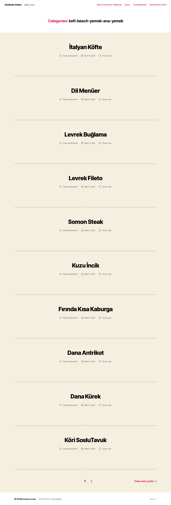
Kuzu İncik (85, 264)
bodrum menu (14, 4)
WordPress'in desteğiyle (51, 498)
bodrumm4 (72, 56)
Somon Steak (85, 221)
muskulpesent (140, 4)
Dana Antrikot (85, 352)
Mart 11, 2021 (90, 56)
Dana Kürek (85, 395)
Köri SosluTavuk (85, 439)
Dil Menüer (85, 90)
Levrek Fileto (85, 177)
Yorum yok (107, 56)
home (127, 4)
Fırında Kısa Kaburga (85, 308)
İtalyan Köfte (85, 46)
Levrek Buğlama (85, 133)
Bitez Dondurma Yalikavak (109, 4)
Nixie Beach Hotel (158, 4)
